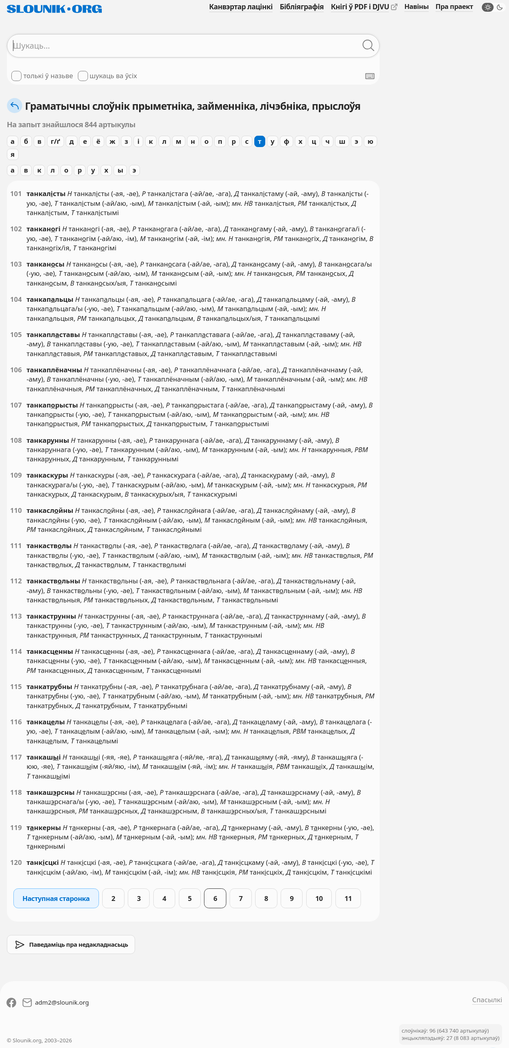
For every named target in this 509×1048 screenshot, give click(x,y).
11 (348, 898)
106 (16, 369)
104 (16, 299)
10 (319, 898)
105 (16, 334)
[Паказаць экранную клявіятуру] (370, 76)
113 (16, 616)
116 (16, 721)
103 (16, 264)
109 (16, 475)
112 (16, 580)
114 (16, 651)
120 (16, 862)
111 (16, 545)
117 (16, 757)
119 (16, 827)
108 (16, 440)
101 (16, 193)
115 (16, 686)
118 (16, 792)
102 (16, 228)
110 (16, 510)
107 (16, 405)
